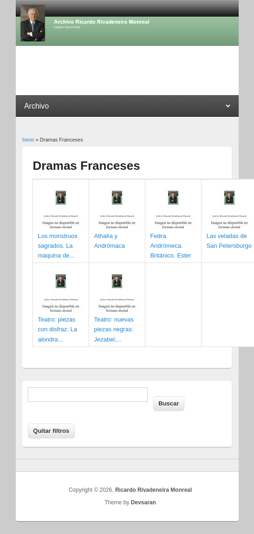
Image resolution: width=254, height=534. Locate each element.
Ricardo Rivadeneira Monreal (153, 490)
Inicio (28, 139)
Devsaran (143, 502)
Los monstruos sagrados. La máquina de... (57, 245)
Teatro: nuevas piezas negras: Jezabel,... (113, 329)
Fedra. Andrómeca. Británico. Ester (170, 245)
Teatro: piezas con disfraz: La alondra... (57, 329)
